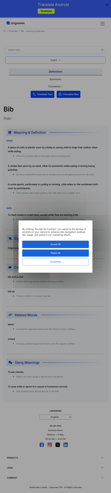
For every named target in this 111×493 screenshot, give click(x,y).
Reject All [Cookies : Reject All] (55, 253)
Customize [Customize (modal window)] (55, 261)
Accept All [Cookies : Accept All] (55, 244)
